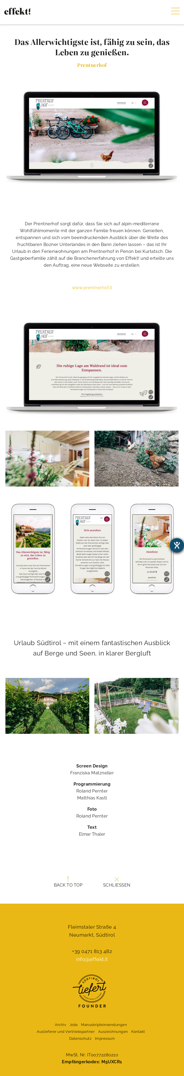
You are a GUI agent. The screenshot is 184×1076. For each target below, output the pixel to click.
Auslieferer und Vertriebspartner (66, 1031)
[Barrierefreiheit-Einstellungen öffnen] (177, 545)
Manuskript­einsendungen (104, 1024)
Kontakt (138, 1031)
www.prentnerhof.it (92, 287)
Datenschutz (80, 1038)
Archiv (60, 1024)
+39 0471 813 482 (92, 951)
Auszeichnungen (113, 1031)
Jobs (74, 1024)
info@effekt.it (92, 959)
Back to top (68, 882)
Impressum (105, 1038)
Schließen (116, 882)
